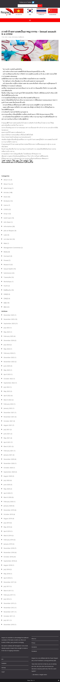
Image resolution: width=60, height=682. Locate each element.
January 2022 (8, 408)
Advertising (7, 188)
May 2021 (7, 438)
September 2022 (9, 383)
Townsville (7, 277)
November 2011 (9, 612)
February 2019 (8, 540)
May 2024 (7, 349)
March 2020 (7, 497)
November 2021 (9, 417)
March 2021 (7, 446)
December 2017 (9, 582)
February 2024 (8, 353)
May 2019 (7, 527)
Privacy (33, 643)
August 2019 (8, 518)
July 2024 (7, 345)
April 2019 (7, 531)
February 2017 (8, 595)
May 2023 (7, 370)
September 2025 (9, 323)
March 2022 (7, 400)
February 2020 (8, 502)
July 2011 (7, 620)
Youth (6, 286)
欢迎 (5, 303)
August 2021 (8, 425)
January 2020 (8, 506)
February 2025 (8, 336)
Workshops (7, 281)
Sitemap (3, 667)
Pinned (6, 260)
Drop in (6, 214)
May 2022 (7, 391)
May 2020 (7, 489)
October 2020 (8, 468)
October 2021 (8, 421)
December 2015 (9, 603)
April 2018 (7, 578)
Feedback (3, 663)
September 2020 (9, 472)
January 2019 (8, 544)
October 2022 (8, 379)
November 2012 (9, 608)
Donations (34, 651)
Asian (10, 37)
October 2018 (8, 557)
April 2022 (7, 395)
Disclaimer (34, 647)
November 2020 (9, 463)
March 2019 (7, 535)
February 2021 (8, 451)
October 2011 (8, 616)
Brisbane (7, 201)
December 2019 (9, 510)
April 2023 (7, 374)
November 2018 (9, 552)
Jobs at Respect (9, 231)
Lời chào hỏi (19, 14)
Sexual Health (8, 269)
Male (5, 243)
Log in (3, 672)
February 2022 (8, 404)
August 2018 (8, 565)
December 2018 (9, 548)
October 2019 (8, 514)
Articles (6, 192)
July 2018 (7, 569)
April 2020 (7, 493)
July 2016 (7, 599)
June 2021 (7, 434)
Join (2, 659)
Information (15, 37)
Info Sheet (7, 222)
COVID (6, 209)
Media (6, 252)
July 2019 (7, 523)
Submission (7, 273)
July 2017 (7, 586)
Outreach (7, 256)
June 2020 (7, 485)
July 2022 (7, 387)
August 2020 (8, 476)
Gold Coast (7, 218)
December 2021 (9, 412)
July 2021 (7, 429)
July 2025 (7, 328)
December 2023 (9, 357)
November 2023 (9, 362)
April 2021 (7, 442)
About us (34, 638)
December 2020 (9, 459)
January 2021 (8, 455)
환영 (30, 14)
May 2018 (7, 574)
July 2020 (7, 480)
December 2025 (9, 315)
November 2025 (9, 319)
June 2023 (7, 366)
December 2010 (9, 624)
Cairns (6, 205)
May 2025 (7, 332)
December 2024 (9, 340)
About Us (7, 180)
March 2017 (7, 591)
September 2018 (9, 561)
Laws (5, 235)
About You (7, 184)
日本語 (6, 294)
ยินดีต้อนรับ (41, 14)
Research (7, 264)
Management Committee (12, 248)
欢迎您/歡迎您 (52, 14)
